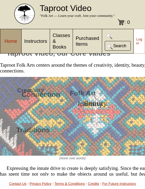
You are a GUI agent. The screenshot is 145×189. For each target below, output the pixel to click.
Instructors (35, 41)
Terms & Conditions (69, 184)
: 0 (127, 22)
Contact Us (18, 184)
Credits (93, 184)
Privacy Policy (40, 184)
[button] (110, 36)
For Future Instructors (119, 184)
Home (10, 41)
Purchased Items (87, 41)
